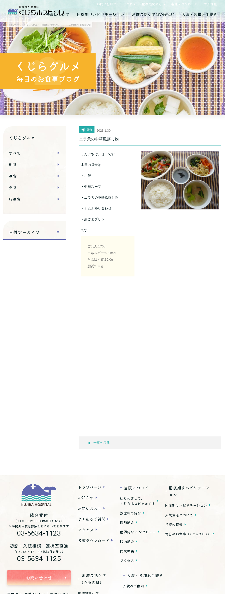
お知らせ (86, 497)
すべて (15, 153)
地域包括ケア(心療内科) (153, 14)
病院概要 (127, 551)
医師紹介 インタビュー (138, 531)
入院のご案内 (133, 586)
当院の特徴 (174, 524)
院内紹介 (127, 541)
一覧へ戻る (99, 443)
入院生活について (179, 515)
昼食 (13, 176)
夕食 (13, 187)
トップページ (90, 487)
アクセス (129, 4)
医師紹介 (127, 522)
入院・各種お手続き (199, 14)
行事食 (15, 199)
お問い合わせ (106, 4)
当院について (57, 14)
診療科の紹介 (130, 513)
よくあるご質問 (91, 519)
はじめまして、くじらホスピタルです (137, 501)
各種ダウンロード (184, 4)
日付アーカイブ (24, 232)
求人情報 (210, 4)
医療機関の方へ (153, 4)
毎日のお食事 (188, 533)
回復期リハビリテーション (100, 14)
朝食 (13, 164)
